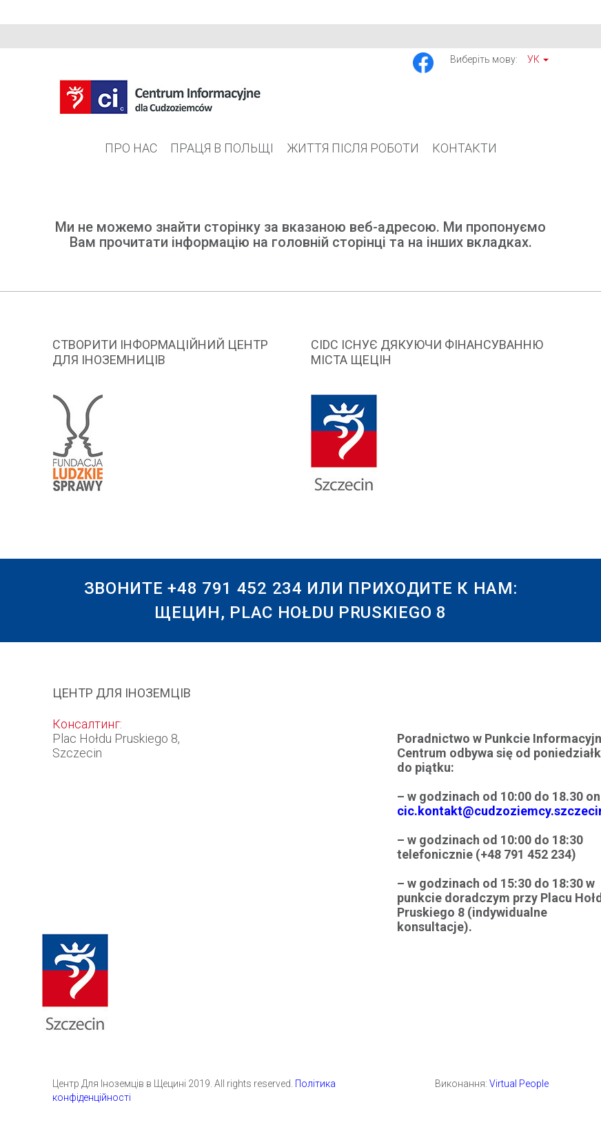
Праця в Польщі (222, 148)
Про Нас (131, 148)
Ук (538, 59)
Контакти (464, 148)
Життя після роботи (353, 148)
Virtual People (519, 1083)
